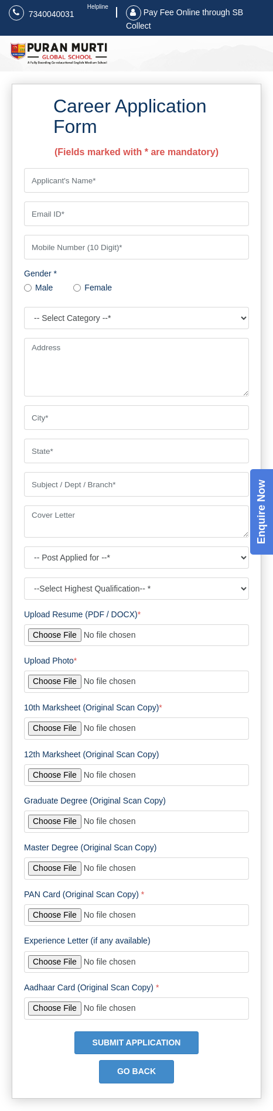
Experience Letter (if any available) (87, 940)
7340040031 (41, 13)
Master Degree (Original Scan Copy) (90, 847)
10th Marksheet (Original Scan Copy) (93, 707)
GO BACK (136, 1071)
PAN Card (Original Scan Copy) (84, 894)
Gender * (40, 273)
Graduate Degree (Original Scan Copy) (95, 800)
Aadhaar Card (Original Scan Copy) (91, 987)
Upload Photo (50, 660)
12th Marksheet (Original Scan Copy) (91, 754)
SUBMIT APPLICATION (137, 1042)
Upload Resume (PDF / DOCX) (82, 614)
